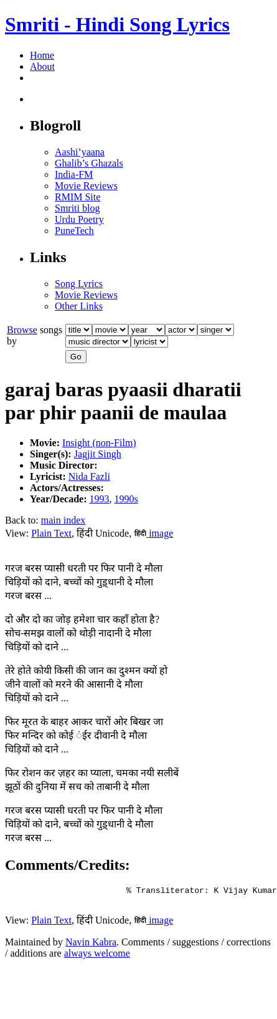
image (153, 533)
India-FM (74, 174)
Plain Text (51, 533)
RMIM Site (77, 197)
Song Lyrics (79, 283)
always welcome (97, 957)
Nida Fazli (89, 476)
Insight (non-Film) (99, 442)
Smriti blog (77, 208)
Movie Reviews (86, 185)
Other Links (79, 306)
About (42, 66)
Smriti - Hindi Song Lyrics (117, 24)
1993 (100, 499)
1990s (126, 499)
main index (63, 520)
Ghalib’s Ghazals (89, 163)
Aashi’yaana (80, 152)
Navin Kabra (90, 945)
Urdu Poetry (79, 219)
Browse (22, 329)
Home (42, 55)
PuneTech (74, 230)
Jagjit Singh (97, 454)
